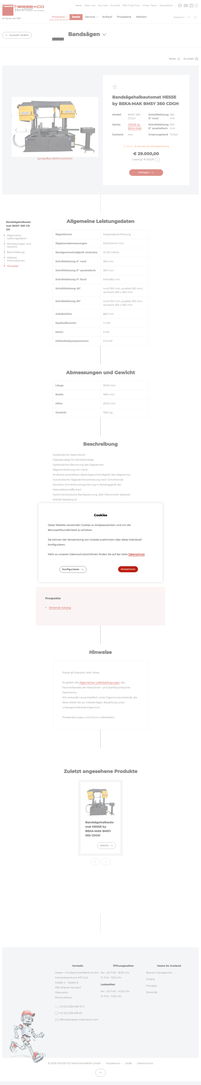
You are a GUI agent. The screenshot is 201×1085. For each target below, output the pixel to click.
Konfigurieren (73, 569)
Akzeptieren (128, 569)
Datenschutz (136, 554)
